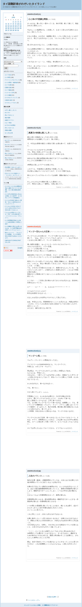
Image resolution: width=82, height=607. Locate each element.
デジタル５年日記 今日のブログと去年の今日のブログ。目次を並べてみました (13, 208)
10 (18, 24)
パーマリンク (74, 88)
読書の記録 (8, 87)
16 (16, 26)
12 (6, 26)
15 (13, 26)
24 (18, 28)
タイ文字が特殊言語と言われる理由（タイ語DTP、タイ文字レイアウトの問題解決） (13, 196)
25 (20, 28)
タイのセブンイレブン (11, 97)
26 (6, 30)
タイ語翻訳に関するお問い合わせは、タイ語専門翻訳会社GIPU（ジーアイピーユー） (13, 228)
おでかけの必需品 (10, 125)
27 (8, 30)
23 (16, 28)
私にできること (9, 115)
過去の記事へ (52, 597)
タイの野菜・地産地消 (11, 82)
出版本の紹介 (9, 100)
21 (11, 28)
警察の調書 (8, 130)
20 (8, 28)
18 (20, 26)
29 (13, 30)
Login (20, 248)
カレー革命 (8, 123)
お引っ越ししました (11, 110)
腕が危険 (7, 117)
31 (18, 30)
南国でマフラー (9, 120)
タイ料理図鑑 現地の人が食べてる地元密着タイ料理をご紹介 (13, 222)
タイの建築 (8, 95)
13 (8, 26)
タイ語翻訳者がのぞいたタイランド (24, 3)
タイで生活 (8, 75)
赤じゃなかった (9, 128)
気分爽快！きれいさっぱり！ (13, 167)
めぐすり (7, 112)
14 (11, 26)
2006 (13, 17)
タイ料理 (7, 77)
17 (18, 26)
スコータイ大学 (9, 92)
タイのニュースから (11, 102)
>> (21, 17)
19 (6, 28)
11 (20, 24)
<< (5, 17)
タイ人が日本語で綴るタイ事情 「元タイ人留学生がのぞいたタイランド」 (13, 202)
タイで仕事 (8, 85)
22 (13, 28)
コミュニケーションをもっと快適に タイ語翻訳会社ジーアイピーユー (41, 605)
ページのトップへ (33, 600)
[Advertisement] (52, 109)
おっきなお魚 (9, 133)
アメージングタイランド (12, 80)
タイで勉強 (8, 90)
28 (11, 30)
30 (16, 30)
